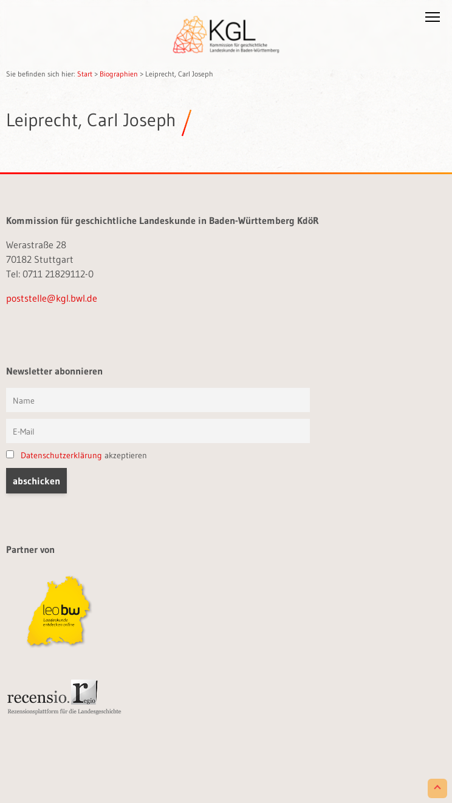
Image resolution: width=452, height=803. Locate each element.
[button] (432, 19)
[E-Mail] (158, 431)
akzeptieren (76, 455)
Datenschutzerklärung (61, 455)
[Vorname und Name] (158, 400)
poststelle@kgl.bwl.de (51, 298)
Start (84, 73)
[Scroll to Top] (437, 788)
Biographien (119, 73)
